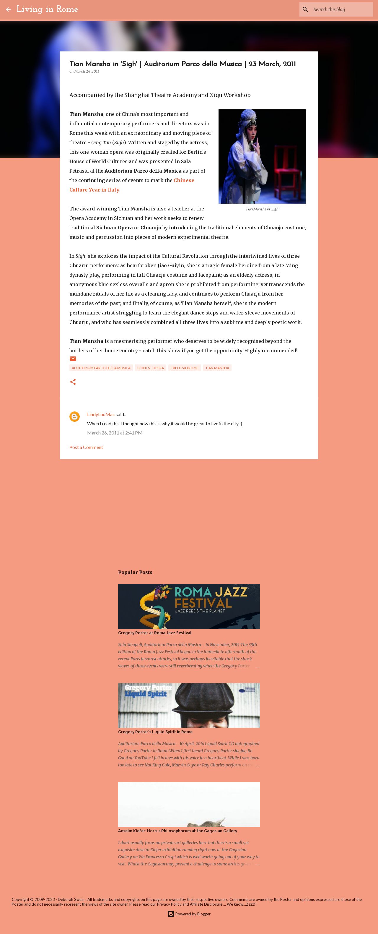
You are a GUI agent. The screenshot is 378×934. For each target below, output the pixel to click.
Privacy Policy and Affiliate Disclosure (189, 904)
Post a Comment (86, 447)
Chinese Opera (150, 368)
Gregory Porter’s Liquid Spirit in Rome (155, 731)
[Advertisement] (189, 509)
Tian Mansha (217, 368)
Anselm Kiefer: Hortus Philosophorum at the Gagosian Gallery (177, 830)
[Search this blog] (342, 9)
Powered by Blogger (189, 914)
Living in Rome (47, 9)
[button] (72, 382)
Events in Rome (185, 368)
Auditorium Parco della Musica (101, 368)
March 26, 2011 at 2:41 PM (115, 432)
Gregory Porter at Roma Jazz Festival (154, 632)
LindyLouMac (101, 414)
